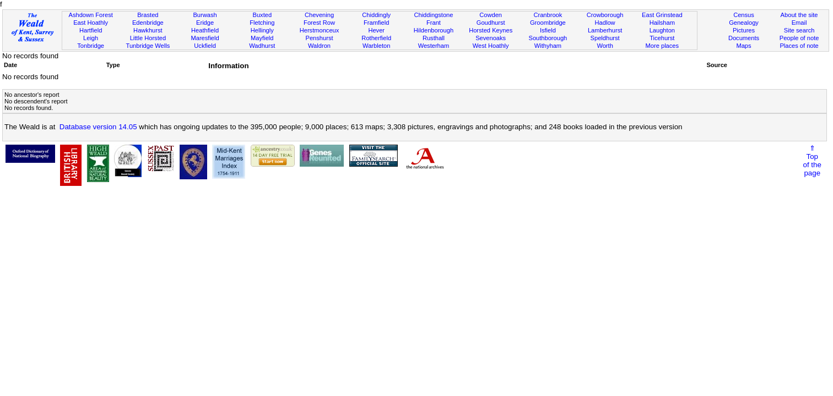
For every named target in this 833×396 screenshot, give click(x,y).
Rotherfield (376, 38)
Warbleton (376, 45)
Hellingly (262, 30)
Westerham (434, 45)
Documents (743, 38)
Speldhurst (605, 38)
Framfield (376, 22)
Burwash (205, 15)
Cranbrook (547, 15)
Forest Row (319, 22)
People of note (799, 38)
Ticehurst (662, 38)
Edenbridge (148, 22)
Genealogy (744, 22)
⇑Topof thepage (812, 160)
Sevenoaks (490, 38)
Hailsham (662, 22)
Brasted (147, 15)
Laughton (662, 30)
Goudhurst (491, 22)
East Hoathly (90, 22)
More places (662, 45)
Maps (743, 45)
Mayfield (262, 38)
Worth (605, 45)
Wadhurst (262, 45)
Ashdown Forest (91, 15)
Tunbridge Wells (148, 45)
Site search (799, 30)
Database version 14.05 (98, 127)
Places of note (799, 45)
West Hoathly (491, 45)
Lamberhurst (605, 30)
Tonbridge (90, 45)
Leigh (90, 38)
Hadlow (605, 22)
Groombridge (548, 22)
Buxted (262, 15)
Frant (433, 22)
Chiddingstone (433, 15)
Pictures (744, 30)
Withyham (547, 45)
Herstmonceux (319, 30)
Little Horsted (148, 38)
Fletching (262, 22)
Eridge (205, 22)
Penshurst (319, 38)
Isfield (548, 30)
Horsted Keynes (490, 30)
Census (743, 15)
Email (799, 22)
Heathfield (205, 30)
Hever (376, 30)
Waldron (319, 45)
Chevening (319, 15)
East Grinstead (662, 15)
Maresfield (205, 38)
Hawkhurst (147, 30)
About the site (799, 15)
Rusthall (434, 38)
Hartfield (90, 30)
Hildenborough (433, 30)
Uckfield (205, 45)
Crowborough (605, 15)
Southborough (547, 38)
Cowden (490, 15)
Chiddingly (376, 15)
